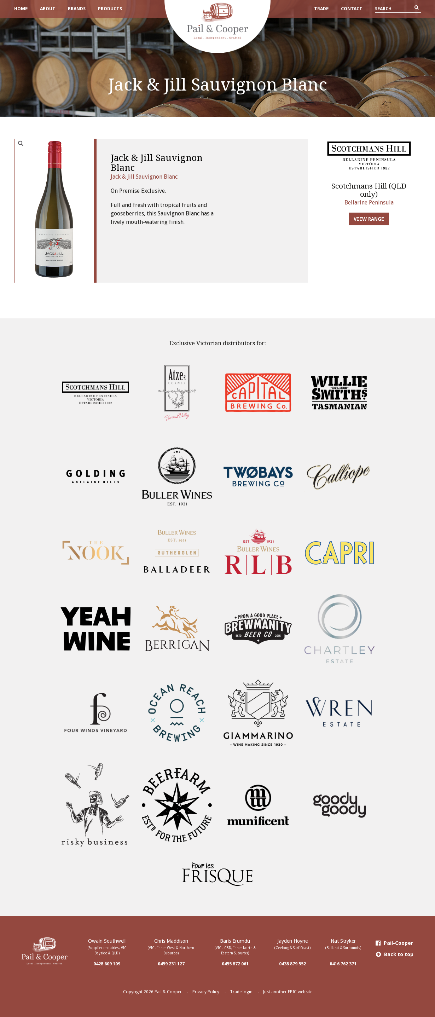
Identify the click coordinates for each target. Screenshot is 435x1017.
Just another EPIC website (287, 991)
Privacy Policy (205, 991)
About (48, 8)
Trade (321, 8)
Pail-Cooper (394, 943)
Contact (351, 8)
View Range (369, 219)
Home (21, 8)
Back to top (394, 954)
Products (110, 8)
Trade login (241, 991)
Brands (77, 8)
